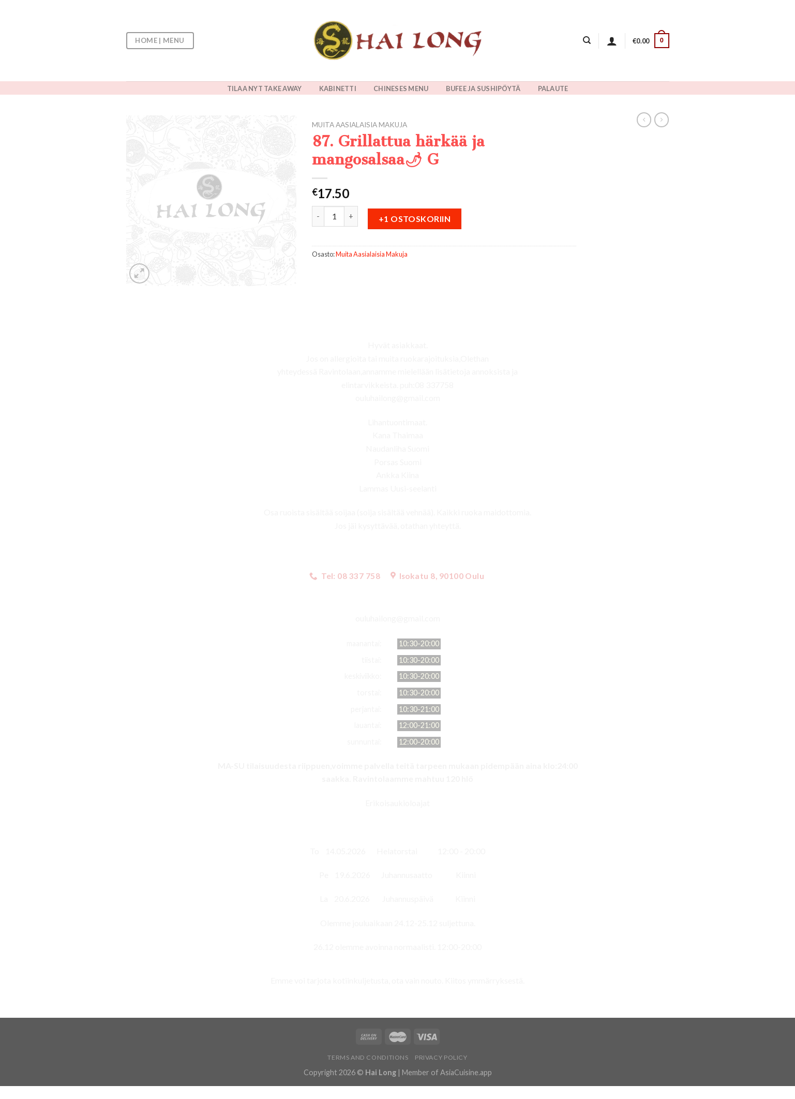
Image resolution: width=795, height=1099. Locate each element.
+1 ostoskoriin (415, 219)
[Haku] (587, 40)
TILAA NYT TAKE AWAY (264, 88)
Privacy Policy (441, 1057)
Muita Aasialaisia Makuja (359, 125)
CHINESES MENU (400, 88)
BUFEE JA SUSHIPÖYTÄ (483, 88)
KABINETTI (337, 88)
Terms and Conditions (367, 1057)
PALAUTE (553, 88)
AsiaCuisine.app (466, 1072)
